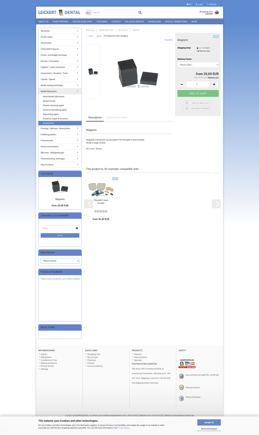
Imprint (44, 357)
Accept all (209, 422)
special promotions (176, 21)
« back (98, 39)
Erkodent (169, 43)
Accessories (48, 126)
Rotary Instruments (49, 150)
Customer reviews (116, 120)
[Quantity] (198, 87)
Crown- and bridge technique (54, 58)
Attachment (46, 46)
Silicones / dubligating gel (52, 156)
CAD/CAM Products (50, 52)
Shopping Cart (93, 357)
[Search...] (88, 12)
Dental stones (49, 104)
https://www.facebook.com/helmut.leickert (60, 282)
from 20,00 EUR (60, 208)
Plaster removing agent (53, 108)
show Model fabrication (53, 100)
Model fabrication (49, 94)
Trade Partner (60, 21)
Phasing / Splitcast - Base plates (55, 131)
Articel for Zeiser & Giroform (55, 122)
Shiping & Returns (49, 366)
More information (209, 429)
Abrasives (45, 34)
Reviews (138, 357)
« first (90, 39)
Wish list (211, 4)
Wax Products (47, 168)
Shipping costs (147, 381)
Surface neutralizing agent (55, 113)
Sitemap (44, 372)
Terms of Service (193, 400)
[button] (188, 4)
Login (60, 239)
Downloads (154, 21)
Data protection (193, 391)
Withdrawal (46, 360)
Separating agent (51, 117)
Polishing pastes (48, 138)
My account (92, 360)
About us (43, 21)
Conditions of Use (49, 363)
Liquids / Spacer (48, 82)
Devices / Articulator (50, 64)
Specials (138, 363)
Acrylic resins (47, 40)
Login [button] (199, 4)
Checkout (91, 363)
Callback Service (134, 21)
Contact (116, 21)
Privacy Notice (123, 428)
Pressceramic (47, 144)
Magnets (59, 202)
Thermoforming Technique (53, 162)
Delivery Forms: (184, 62)
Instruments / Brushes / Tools (54, 76)
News (194, 21)
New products (140, 360)
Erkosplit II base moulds (101, 205)
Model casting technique (52, 88)
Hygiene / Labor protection (53, 70)
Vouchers (101, 21)
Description (95, 120)
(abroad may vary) (203, 54)
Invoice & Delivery (82, 21)
